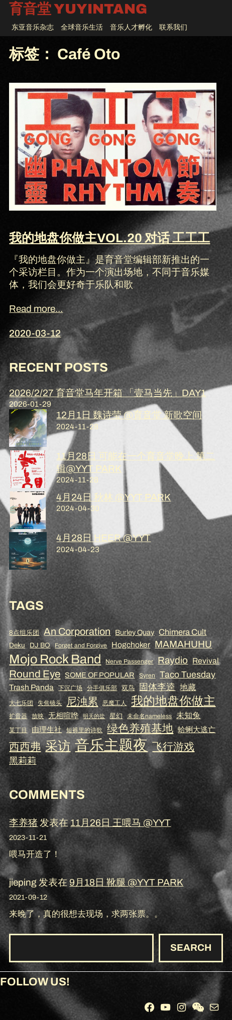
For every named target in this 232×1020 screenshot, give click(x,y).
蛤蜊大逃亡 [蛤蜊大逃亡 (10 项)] (196, 730)
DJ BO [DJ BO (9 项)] (40, 645)
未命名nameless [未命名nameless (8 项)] (149, 716)
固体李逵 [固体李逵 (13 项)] (157, 687)
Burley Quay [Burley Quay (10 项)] (134, 632)
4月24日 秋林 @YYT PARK (113, 497)
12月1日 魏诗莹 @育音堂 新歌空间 (129, 415)
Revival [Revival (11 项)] (205, 660)
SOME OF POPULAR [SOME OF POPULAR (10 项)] (100, 675)
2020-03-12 (35, 333)
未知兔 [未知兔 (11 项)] (188, 715)
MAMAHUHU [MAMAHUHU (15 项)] (183, 644)
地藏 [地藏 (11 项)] (188, 687)
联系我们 (173, 27)
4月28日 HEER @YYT (103, 538)
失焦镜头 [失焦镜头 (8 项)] (50, 703)
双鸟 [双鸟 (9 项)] (128, 688)
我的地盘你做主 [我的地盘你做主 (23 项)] (173, 701)
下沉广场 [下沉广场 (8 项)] (70, 688)
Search (190, 947)
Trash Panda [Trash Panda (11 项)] (31, 687)
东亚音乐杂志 (33, 27)
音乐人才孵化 (131, 27)
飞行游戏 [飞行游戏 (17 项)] (173, 746)
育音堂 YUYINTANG (78, 10)
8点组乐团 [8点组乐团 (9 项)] (24, 632)
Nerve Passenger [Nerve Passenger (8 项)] (129, 661)
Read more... (36, 308)
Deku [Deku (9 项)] (17, 645)
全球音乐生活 (82, 27)
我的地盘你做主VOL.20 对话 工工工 (109, 238)
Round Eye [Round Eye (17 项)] (34, 673)
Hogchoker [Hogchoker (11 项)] (130, 644)
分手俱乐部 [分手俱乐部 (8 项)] (102, 688)
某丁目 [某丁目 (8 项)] (18, 730)
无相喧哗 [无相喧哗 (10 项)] (63, 716)
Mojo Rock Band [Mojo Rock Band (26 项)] (55, 659)
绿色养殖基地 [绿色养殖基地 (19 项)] (140, 729)
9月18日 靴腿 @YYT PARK (126, 882)
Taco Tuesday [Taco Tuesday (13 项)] (187, 674)
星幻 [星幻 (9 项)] (116, 716)
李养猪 (23, 822)
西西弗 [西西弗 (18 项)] (25, 746)
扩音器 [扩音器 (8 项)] (18, 716)
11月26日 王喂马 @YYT (120, 822)
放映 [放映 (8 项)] (38, 716)
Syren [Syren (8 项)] (147, 675)
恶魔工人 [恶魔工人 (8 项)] (114, 703)
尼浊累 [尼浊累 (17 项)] (82, 701)
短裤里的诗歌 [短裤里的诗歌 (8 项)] (84, 730)
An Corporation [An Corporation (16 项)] (77, 631)
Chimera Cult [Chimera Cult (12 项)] (182, 632)
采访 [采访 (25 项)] (57, 746)
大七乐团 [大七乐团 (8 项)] (21, 703)
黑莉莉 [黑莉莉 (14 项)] (22, 761)
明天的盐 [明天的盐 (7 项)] (94, 716)
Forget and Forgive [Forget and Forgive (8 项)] (81, 645)
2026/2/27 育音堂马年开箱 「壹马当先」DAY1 (107, 393)
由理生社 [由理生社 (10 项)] (47, 730)
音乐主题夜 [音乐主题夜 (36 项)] (111, 745)
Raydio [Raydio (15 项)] (173, 660)
